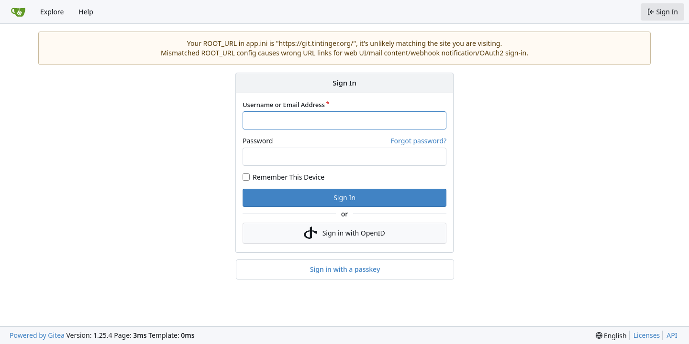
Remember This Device (288, 177)
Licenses (646, 335)
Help (85, 11)
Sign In (344, 197)
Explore (52, 11)
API (672, 335)
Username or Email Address (284, 104)
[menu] (611, 335)
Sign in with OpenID (344, 233)
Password (258, 140)
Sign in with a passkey (345, 269)
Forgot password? (418, 140)
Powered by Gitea (37, 335)
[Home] (18, 12)
